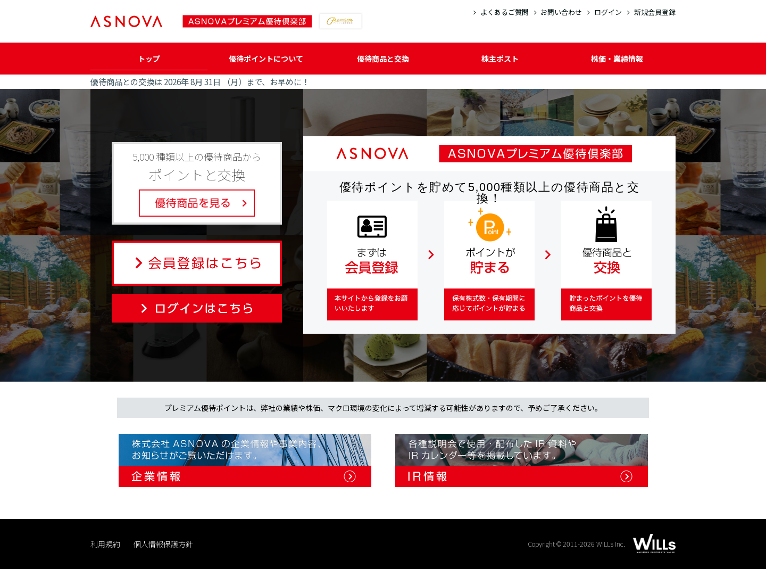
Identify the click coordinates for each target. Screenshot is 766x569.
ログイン (604, 12)
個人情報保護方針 (163, 544)
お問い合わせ (558, 12)
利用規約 (105, 544)
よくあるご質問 (501, 12)
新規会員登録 (651, 12)
